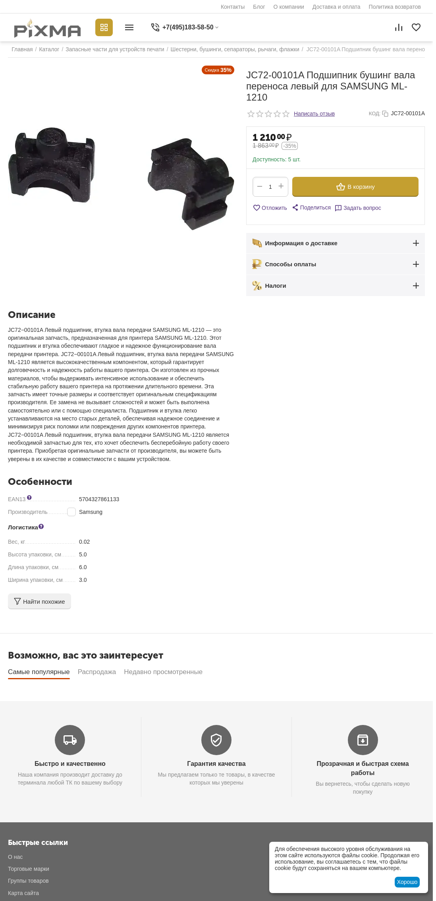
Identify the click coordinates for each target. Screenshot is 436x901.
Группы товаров (28, 881)
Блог (259, 7)
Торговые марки (28, 869)
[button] (311, 207)
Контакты (233, 7)
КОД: (375, 113)
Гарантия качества (216, 763)
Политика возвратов (395, 7)
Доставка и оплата (337, 7)
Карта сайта (23, 893)
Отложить (270, 208)
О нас (15, 857)
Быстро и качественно (70, 763)
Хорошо (407, 882)
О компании (289, 7)
